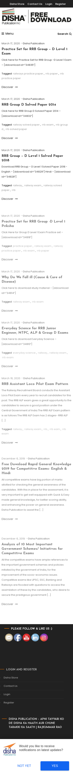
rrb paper (52, 73)
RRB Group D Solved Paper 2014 (29, 105)
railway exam (32, 185)
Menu (8, 34)
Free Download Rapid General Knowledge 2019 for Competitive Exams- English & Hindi (36, 473)
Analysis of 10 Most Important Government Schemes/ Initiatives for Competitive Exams (32, 553)
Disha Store (17, 4)
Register (60, 4)
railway (17, 185)
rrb (14, 190)
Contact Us (34, 4)
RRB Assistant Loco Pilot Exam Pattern (35, 388)
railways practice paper (28, 73)
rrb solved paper (16, 129)
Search (64, 34)
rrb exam (48, 124)
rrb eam (55, 433)
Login (48, 4)
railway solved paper (26, 124)
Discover (10, 87)
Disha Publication (34, 43)
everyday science (24, 357)
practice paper (22, 250)
